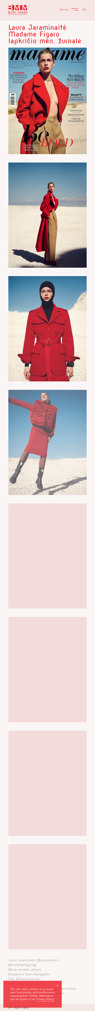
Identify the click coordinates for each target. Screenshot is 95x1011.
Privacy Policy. (45, 999)
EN (84, 9)
